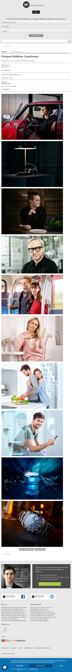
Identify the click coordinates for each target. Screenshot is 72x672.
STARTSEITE (5, 648)
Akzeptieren (40, 666)
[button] (36, 22)
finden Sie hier (43, 620)
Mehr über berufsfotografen (19, 620)
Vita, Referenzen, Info (16, 51)
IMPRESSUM (27, 648)
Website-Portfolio (6, 83)
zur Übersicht (6, 46)
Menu (36, 12)
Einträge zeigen (36, 35)
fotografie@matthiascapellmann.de (11, 74)
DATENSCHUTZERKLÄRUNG (42, 648)
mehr (61, 666)
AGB (20, 648)
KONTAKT (14, 648)
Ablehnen (19, 666)
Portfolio (4, 51)
